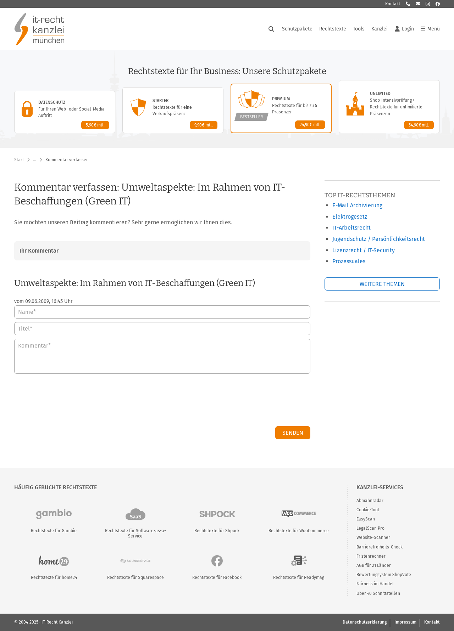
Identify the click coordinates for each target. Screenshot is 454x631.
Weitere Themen (382, 284)
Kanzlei (379, 29)
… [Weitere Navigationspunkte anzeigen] (34, 159)
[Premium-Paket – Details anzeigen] (281, 108)
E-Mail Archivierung (357, 205)
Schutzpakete (297, 29)
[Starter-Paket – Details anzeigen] (173, 110)
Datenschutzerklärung (365, 622)
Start (19, 159)
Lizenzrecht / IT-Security (363, 250)
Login (404, 29)
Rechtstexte (332, 29)
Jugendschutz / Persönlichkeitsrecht (378, 239)
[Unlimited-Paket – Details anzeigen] (389, 106)
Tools (359, 29)
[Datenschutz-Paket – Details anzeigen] (65, 112)
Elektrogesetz (349, 216)
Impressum (405, 622)
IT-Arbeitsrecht (351, 227)
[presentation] (256, 402)
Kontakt (392, 3)
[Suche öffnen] (271, 29)
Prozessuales (348, 261)
